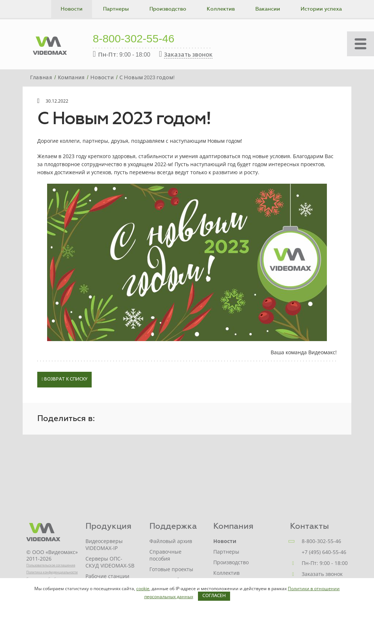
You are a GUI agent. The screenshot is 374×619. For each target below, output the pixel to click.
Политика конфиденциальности (52, 572)
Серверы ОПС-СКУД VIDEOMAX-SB (109, 562)
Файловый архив (170, 541)
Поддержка (173, 526)
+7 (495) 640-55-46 (324, 552)
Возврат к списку (64, 379)
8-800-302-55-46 (134, 39)
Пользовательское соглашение (50, 565)
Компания (233, 526)
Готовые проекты (171, 569)
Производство (167, 9)
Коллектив (221, 9)
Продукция (108, 526)
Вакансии (267, 9)
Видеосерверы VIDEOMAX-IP (104, 544)
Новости (72, 9)
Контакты (309, 526)
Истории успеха (321, 9)
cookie (142, 588)
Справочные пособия (165, 555)
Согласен (214, 596)
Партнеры (116, 9)
